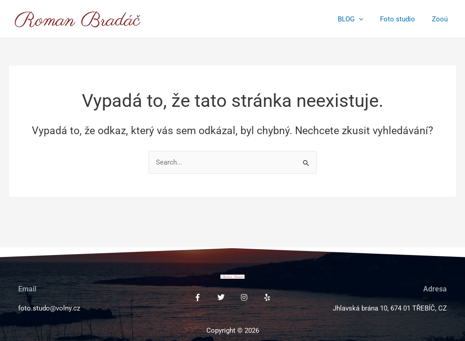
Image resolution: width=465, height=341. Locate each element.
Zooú (441, 19)
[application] (366, 19)
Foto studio (402, 19)
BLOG (358, 19)
